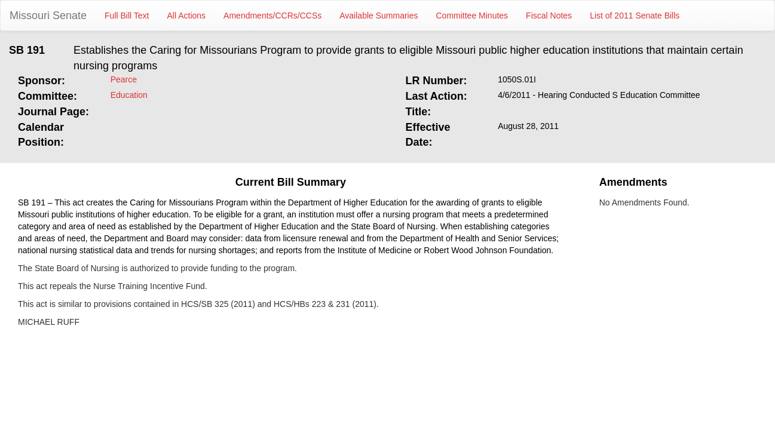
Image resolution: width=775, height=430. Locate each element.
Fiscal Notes (549, 15)
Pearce (124, 79)
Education (129, 95)
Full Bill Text (127, 15)
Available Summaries (378, 15)
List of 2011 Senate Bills (634, 15)
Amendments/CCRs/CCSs (272, 15)
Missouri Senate (48, 16)
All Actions (186, 15)
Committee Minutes (472, 15)
